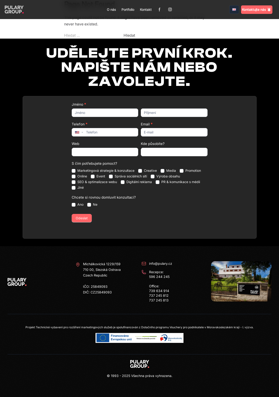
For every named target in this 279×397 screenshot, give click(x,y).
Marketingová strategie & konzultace (103, 170)
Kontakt (146, 10)
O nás (111, 10)
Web (75, 143)
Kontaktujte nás (256, 9)
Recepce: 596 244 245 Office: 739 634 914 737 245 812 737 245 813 (156, 286)
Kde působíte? (153, 143)
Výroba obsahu (165, 176)
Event (98, 176)
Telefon (79, 124)
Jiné (78, 187)
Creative (147, 170)
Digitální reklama (136, 182)
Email (146, 124)
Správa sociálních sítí (128, 176)
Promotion (190, 170)
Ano (77, 204)
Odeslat (82, 218)
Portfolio (127, 10)
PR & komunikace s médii (178, 182)
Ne (92, 204)
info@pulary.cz (157, 263)
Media (168, 170)
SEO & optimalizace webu (94, 182)
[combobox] (78, 132)
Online (79, 176)
